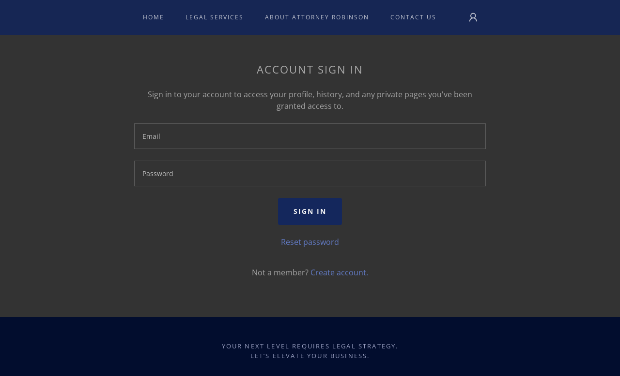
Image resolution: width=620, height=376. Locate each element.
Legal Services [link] (215, 17)
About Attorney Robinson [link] (317, 17)
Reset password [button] (310, 242)
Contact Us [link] (413, 17)
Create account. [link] (339, 272)
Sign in (310, 211)
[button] (473, 17)
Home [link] (153, 17)
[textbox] (309, 136)
